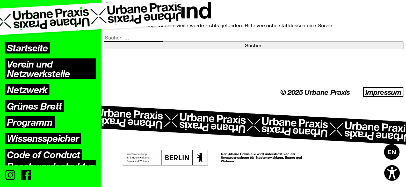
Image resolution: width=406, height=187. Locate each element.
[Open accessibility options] (392, 173)
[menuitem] (392, 152)
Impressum (383, 92)
